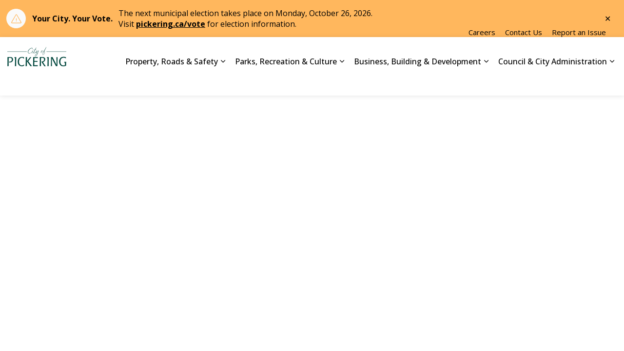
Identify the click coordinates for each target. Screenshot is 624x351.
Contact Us (523, 52)
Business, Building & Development (417, 80)
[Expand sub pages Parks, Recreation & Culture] (342, 81)
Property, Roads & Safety (171, 80)
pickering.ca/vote (170, 24)
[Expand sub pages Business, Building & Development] (486, 81)
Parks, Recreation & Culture (286, 80)
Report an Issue (579, 52)
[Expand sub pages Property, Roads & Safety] (223, 81)
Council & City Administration (552, 80)
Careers (481, 52)
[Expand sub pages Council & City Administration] (612, 81)
